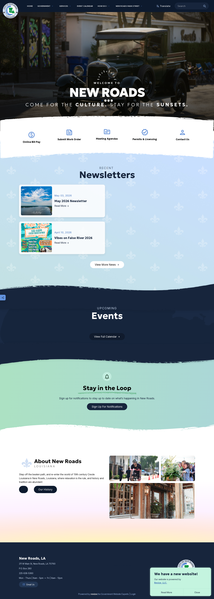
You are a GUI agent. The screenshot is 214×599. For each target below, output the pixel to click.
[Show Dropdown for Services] (70, 6)
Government (43, 6)
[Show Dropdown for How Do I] (109, 6)
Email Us (28, 584)
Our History (45, 489)
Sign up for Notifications (107, 406)
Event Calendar (85, 6)
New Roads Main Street (127, 6)
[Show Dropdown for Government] (52, 6)
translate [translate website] (163, 5)
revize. (94, 594)
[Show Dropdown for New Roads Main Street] (141, 6)
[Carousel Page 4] (112, 100)
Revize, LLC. (160, 582)
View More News (107, 264)
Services (63, 6)
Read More (166, 592)
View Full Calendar (107, 336)
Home (30, 6)
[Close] (197, 592)
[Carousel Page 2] (105, 100)
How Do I (102, 6)
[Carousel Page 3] (108, 100)
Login (133, 594)
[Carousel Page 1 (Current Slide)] (102, 100)
